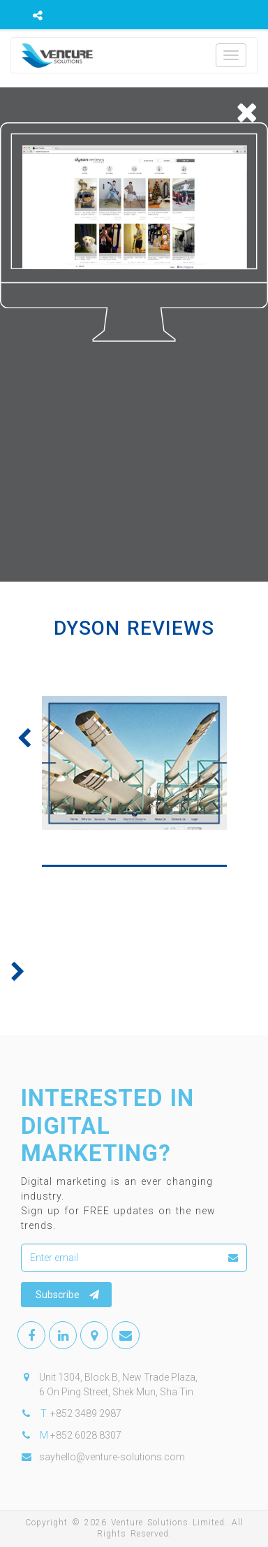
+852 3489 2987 (85, 1413)
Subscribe (67, 1295)
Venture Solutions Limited (168, 1522)
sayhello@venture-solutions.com (112, 1456)
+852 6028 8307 (85, 1435)
